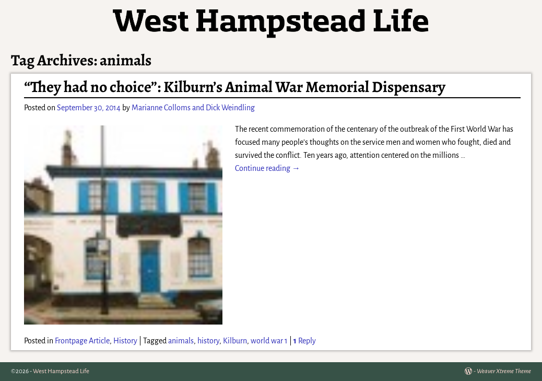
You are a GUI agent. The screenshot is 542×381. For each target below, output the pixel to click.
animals (181, 341)
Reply (304, 341)
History (125, 341)
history (208, 341)
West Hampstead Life (61, 371)
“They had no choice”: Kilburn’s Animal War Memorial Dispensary (234, 86)
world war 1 (269, 341)
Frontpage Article (82, 341)
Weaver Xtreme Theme (504, 371)
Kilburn (235, 341)
